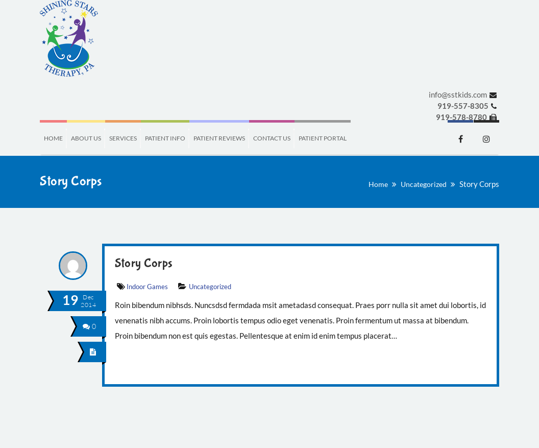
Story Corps (144, 263)
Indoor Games (147, 286)
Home (378, 184)
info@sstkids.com (458, 94)
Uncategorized (424, 184)
